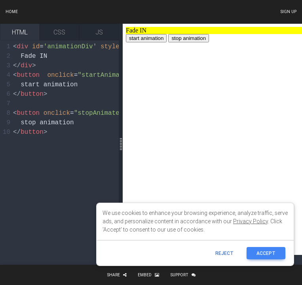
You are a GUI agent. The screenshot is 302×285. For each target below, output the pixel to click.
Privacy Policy (250, 221)
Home (12, 11)
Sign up (288, 11)
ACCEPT (265, 253)
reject (224, 253)
